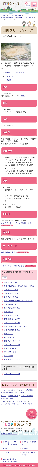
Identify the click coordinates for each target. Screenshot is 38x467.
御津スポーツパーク (12, 341)
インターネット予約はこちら (18, 266)
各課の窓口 (12, 401)
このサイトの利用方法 (29, 443)
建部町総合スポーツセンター (15, 326)
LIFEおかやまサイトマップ (29, 454)
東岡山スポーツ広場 (12, 323)
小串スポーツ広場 (11, 293)
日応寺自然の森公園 (12, 330)
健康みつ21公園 (10, 282)
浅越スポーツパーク (12, 359)
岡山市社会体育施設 (15, 252)
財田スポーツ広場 (11, 315)
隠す (5, 277)
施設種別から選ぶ (7, 17)
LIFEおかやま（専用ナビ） (10, 404)
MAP (23, 96)
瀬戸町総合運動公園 (12, 308)
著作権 (5, 448)
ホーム (3, 15)
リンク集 (6, 452)
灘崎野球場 (8, 312)
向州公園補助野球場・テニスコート (18, 301)
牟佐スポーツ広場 (11, 290)
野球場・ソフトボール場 (24, 17)
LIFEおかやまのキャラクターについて (10, 460)
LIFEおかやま (13, 390)
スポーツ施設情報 (15, 15)
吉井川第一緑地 (10, 352)
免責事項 (25, 448)
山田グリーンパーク (12, 345)
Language (27, 5)
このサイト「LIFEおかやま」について (10, 443)
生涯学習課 (23, 401)
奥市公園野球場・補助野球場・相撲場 (19, 286)
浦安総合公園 (9, 337)
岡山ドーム (8, 334)
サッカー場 (9, 76)
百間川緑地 (8, 356)
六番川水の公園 (10, 348)
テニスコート (10, 80)
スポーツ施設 (27, 404)
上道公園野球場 (10, 304)
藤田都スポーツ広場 (12, 319)
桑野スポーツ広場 (11, 297)
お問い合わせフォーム (9, 434)
